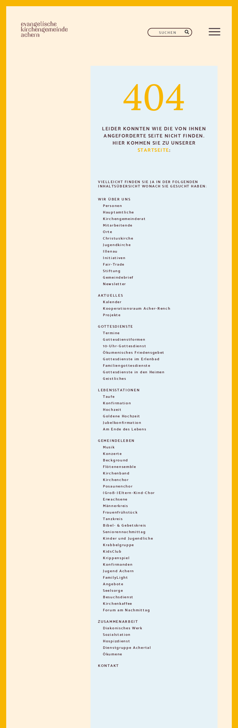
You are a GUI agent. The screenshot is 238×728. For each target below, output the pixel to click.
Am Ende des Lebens (125, 428)
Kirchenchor (116, 479)
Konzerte (112, 453)
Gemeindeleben (116, 440)
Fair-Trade (114, 264)
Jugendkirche (117, 244)
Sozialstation (117, 634)
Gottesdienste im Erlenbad (131, 358)
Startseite (153, 149)
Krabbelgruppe (118, 544)
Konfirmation (117, 402)
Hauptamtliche (118, 212)
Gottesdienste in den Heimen (134, 371)
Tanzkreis (113, 518)
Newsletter (114, 283)
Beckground (115, 459)
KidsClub (112, 551)
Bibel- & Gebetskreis (124, 525)
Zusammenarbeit (118, 621)
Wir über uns (114, 198)
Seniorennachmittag (124, 531)
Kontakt (108, 665)
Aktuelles (110, 295)
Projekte (112, 314)
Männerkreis (115, 505)
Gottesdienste (115, 326)
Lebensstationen (119, 389)
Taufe (109, 396)
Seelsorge (113, 590)
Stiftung (112, 270)
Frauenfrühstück (120, 512)
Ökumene (112, 653)
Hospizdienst (116, 640)
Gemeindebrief (118, 277)
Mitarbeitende (118, 225)
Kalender (112, 301)
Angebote (113, 583)
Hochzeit (112, 409)
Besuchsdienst (118, 596)
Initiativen (114, 257)
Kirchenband (116, 473)
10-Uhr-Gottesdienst (124, 345)
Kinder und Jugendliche (128, 538)
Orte (107, 231)
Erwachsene (115, 499)
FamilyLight (115, 577)
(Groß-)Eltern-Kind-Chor (129, 492)
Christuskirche (118, 238)
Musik (109, 446)
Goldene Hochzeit (121, 415)
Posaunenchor (118, 486)
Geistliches (114, 378)
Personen (112, 205)
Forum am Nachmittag (126, 609)
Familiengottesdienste (127, 365)
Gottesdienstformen (124, 339)
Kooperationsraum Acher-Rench (137, 308)
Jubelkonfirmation (122, 422)
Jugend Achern (118, 570)
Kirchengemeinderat (124, 218)
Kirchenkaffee (117, 603)
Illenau (110, 251)
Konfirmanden (118, 564)
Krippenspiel (116, 557)
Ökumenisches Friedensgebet (134, 352)
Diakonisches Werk (123, 627)
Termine (111, 332)
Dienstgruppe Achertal (127, 647)
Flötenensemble (119, 466)
